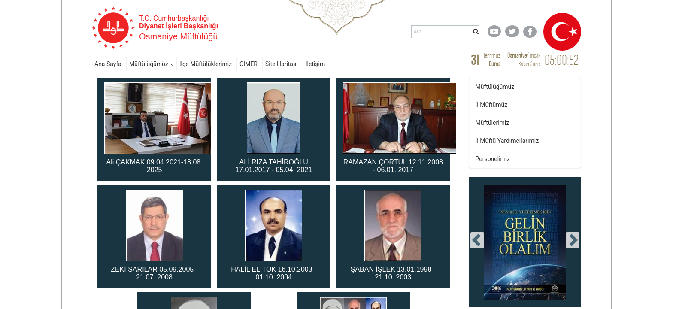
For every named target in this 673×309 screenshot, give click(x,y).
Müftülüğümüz (148, 64)
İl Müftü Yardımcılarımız (507, 140)
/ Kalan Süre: (523, 59)
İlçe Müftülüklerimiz (205, 64)
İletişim (315, 64)
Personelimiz (493, 158)
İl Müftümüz (492, 104)
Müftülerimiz (492, 122)
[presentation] (477, 240)
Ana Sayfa (107, 64)
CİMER (248, 64)
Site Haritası (281, 64)
